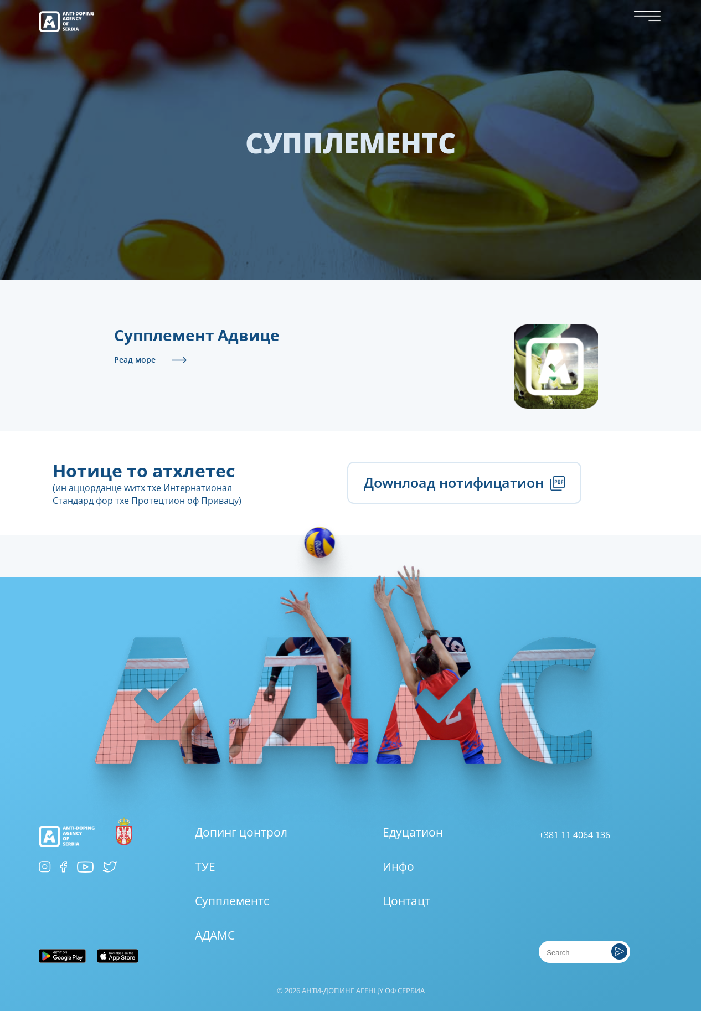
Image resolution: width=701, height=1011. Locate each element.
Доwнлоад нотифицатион (464, 482)
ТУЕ (205, 866)
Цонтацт (406, 901)
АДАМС (215, 935)
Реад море (135, 359)
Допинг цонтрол (241, 832)
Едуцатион (413, 832)
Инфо (398, 866)
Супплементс (232, 901)
